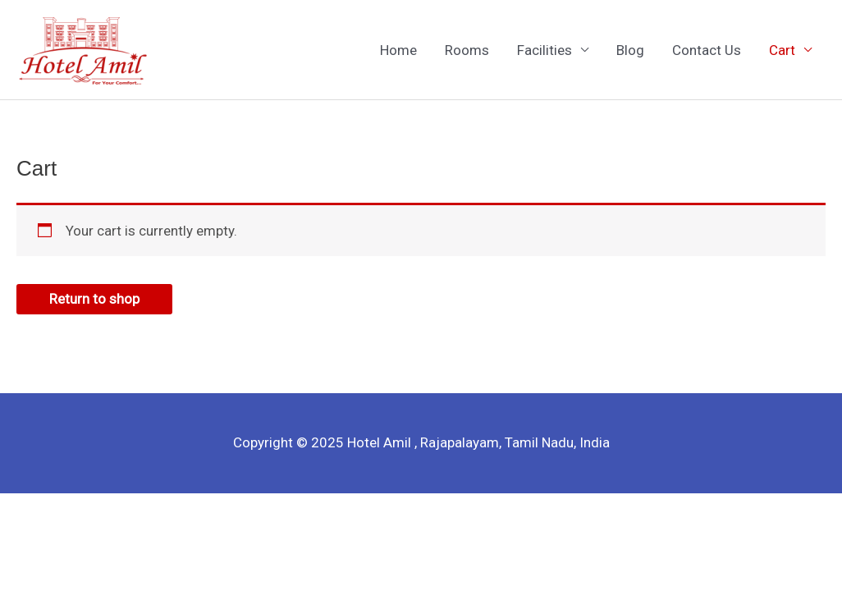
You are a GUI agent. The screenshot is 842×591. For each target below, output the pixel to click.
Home (398, 50)
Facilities (544, 50)
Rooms (467, 50)
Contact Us (706, 50)
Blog (630, 50)
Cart (782, 50)
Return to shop (94, 299)
